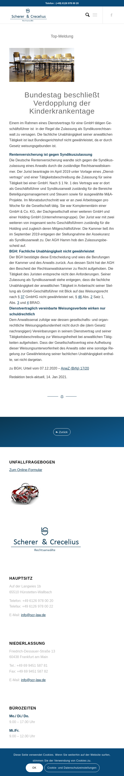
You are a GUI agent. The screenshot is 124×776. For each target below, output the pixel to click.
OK (34, 767)
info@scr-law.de (33, 615)
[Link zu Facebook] (111, 15)
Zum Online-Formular (25, 470)
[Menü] (95, 15)
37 (22, 297)
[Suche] (85, 15)
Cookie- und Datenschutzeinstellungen (72, 767)
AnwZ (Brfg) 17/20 (75, 368)
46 (80, 297)
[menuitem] (85, 15)
